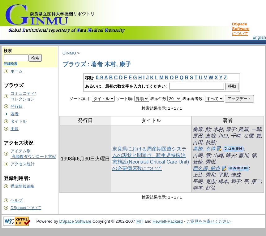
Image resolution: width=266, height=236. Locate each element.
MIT (140, 221)
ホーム (17, 71)
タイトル (19, 121)
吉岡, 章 (201, 155)
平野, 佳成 (229, 174)
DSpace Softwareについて (240, 29)
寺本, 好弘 (204, 187)
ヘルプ (17, 200)
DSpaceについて (26, 207)
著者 (15, 113)
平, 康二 (252, 181)
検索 (8, 50)
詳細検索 (10, 63)
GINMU (69, 53)
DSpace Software (75, 221)
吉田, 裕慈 (204, 142)
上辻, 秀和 (204, 174)
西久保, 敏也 (206, 168)
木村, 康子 (224, 129)
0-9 (99, 77)
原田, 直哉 (204, 135)
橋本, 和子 (229, 181)
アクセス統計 (23, 164)
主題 (15, 128)
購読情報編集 (23, 186)
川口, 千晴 (229, 135)
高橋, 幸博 (204, 148)
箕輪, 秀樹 (204, 161)
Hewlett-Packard (167, 221)
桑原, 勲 (201, 129)
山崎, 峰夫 (224, 155)
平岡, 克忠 (204, 181)
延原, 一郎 (249, 129)
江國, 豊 (252, 135)
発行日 (17, 106)
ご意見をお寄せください (209, 221)
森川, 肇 (247, 155)
